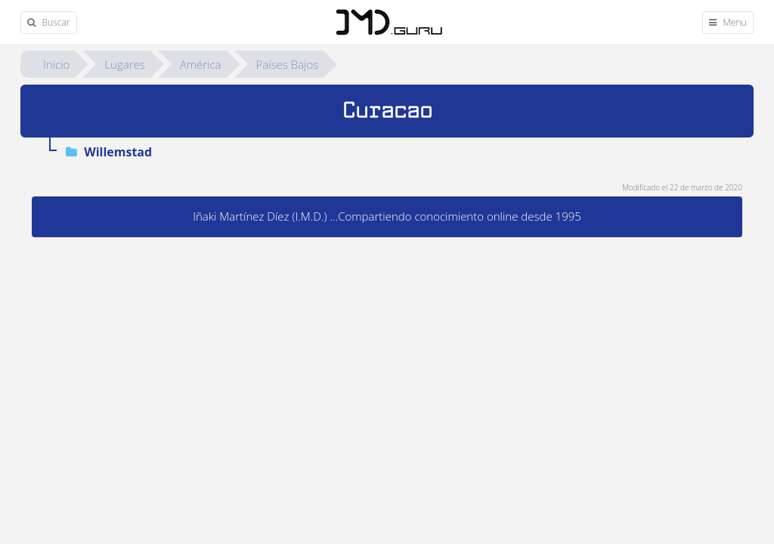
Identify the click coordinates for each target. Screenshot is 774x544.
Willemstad (109, 152)
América (200, 64)
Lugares (124, 64)
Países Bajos (287, 64)
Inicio (56, 64)
